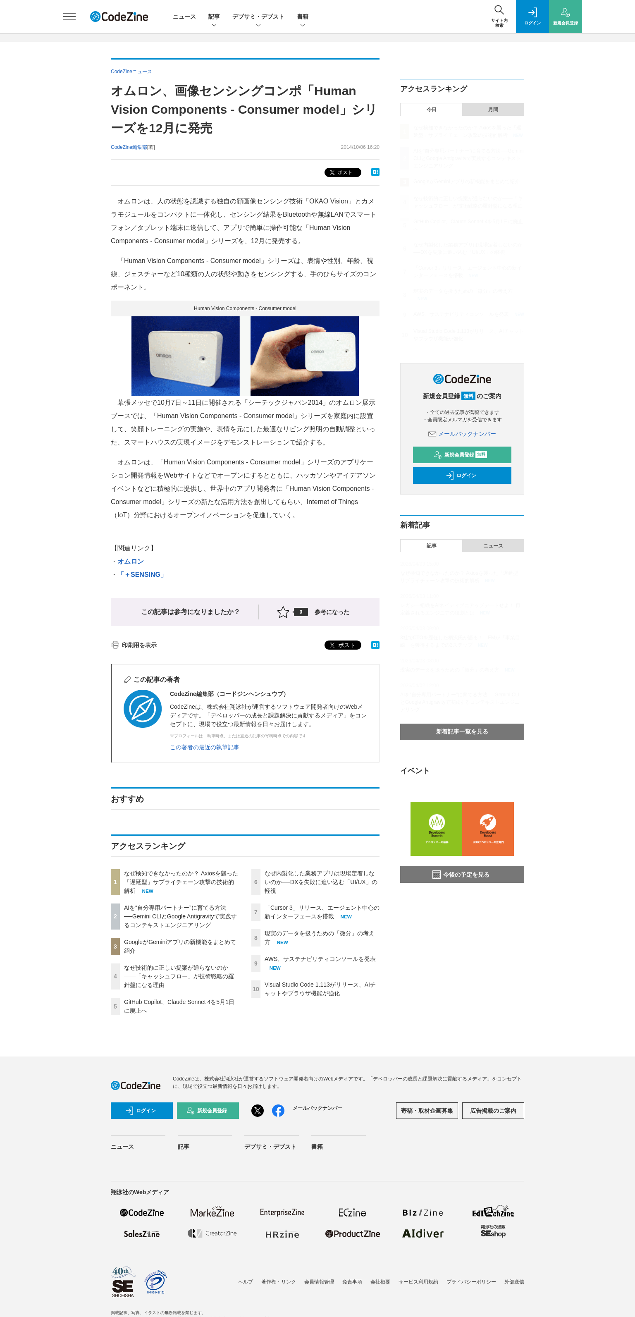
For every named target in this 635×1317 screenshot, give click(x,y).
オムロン (130, 561)
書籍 (302, 17)
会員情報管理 (319, 1282)
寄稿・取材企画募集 (427, 1110)
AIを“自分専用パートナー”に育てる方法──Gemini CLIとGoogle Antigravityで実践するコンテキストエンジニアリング (180, 916)
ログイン (461, 475)
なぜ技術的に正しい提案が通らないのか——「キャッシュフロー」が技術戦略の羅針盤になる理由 (179, 976)
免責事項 (352, 1282)
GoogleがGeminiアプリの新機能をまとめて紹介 (466, 181)
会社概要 (380, 1282)
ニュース (184, 16)
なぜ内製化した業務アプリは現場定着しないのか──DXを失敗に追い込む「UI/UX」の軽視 (321, 882)
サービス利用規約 (418, 1282)
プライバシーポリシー (471, 1282)
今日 (432, 109)
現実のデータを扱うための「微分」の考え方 (463, 291)
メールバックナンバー (462, 433)
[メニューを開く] (69, 16)
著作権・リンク (278, 1282)
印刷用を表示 (134, 645)
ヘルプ (245, 1282)
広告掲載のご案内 (493, 1110)
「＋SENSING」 (142, 574)
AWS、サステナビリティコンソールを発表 (320, 959)
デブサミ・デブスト (258, 17)
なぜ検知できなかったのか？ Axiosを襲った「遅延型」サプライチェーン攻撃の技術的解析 (181, 882)
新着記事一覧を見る (462, 731)
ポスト (340, 172)
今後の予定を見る (460, 874)
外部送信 (514, 1282)
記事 (214, 17)
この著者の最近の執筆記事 (204, 747)
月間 (493, 109)
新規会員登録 (460, 455)
